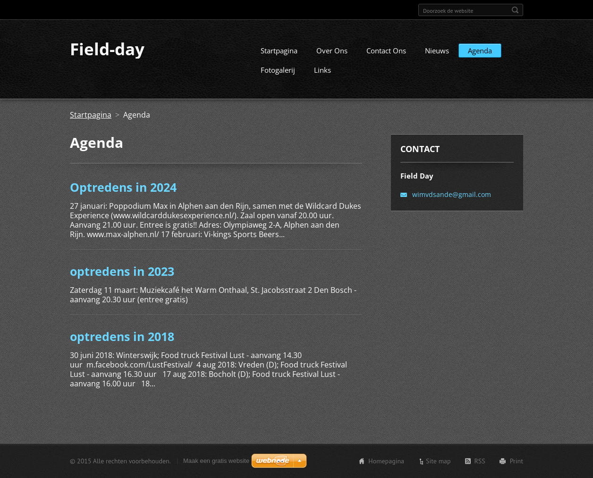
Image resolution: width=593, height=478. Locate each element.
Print (516, 462)
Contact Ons (386, 59)
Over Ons (331, 59)
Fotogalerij (278, 78)
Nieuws (437, 59)
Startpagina (279, 59)
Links (322, 78)
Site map (438, 462)
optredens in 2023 (122, 280)
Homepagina (386, 462)
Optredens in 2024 (123, 196)
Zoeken (515, 10)
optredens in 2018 (122, 345)
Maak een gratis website (216, 462)
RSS (479, 462)
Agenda (480, 59)
